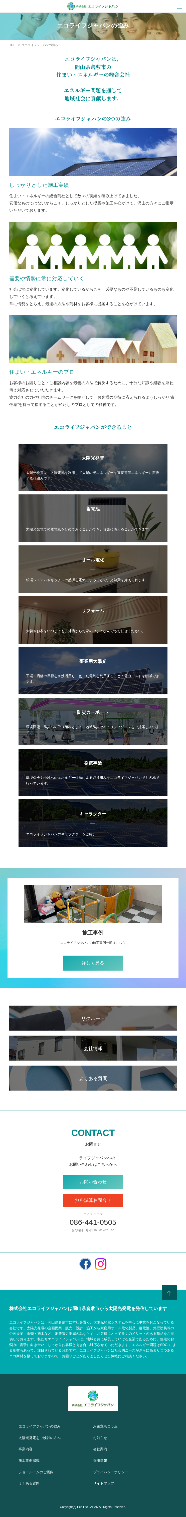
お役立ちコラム (113, 1426)
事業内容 (30, 1448)
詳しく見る (93, 962)
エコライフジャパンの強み (53, 1426)
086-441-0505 (93, 1222)
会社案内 (104, 1448)
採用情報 (104, 1460)
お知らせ (104, 1437)
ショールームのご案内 (47, 1471)
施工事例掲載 (35, 1460)
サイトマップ (110, 1483)
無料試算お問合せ (93, 1200)
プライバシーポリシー (121, 1471)
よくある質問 (36, 1483)
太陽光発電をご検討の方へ (52, 1437)
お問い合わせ (93, 1181)
